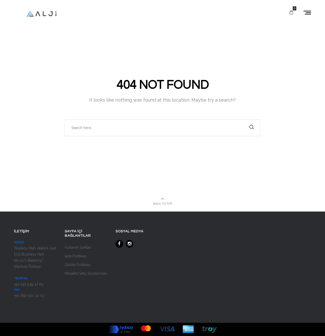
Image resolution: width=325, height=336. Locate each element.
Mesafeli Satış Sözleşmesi (86, 273)
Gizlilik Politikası (78, 265)
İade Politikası (76, 256)
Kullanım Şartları (78, 247)
